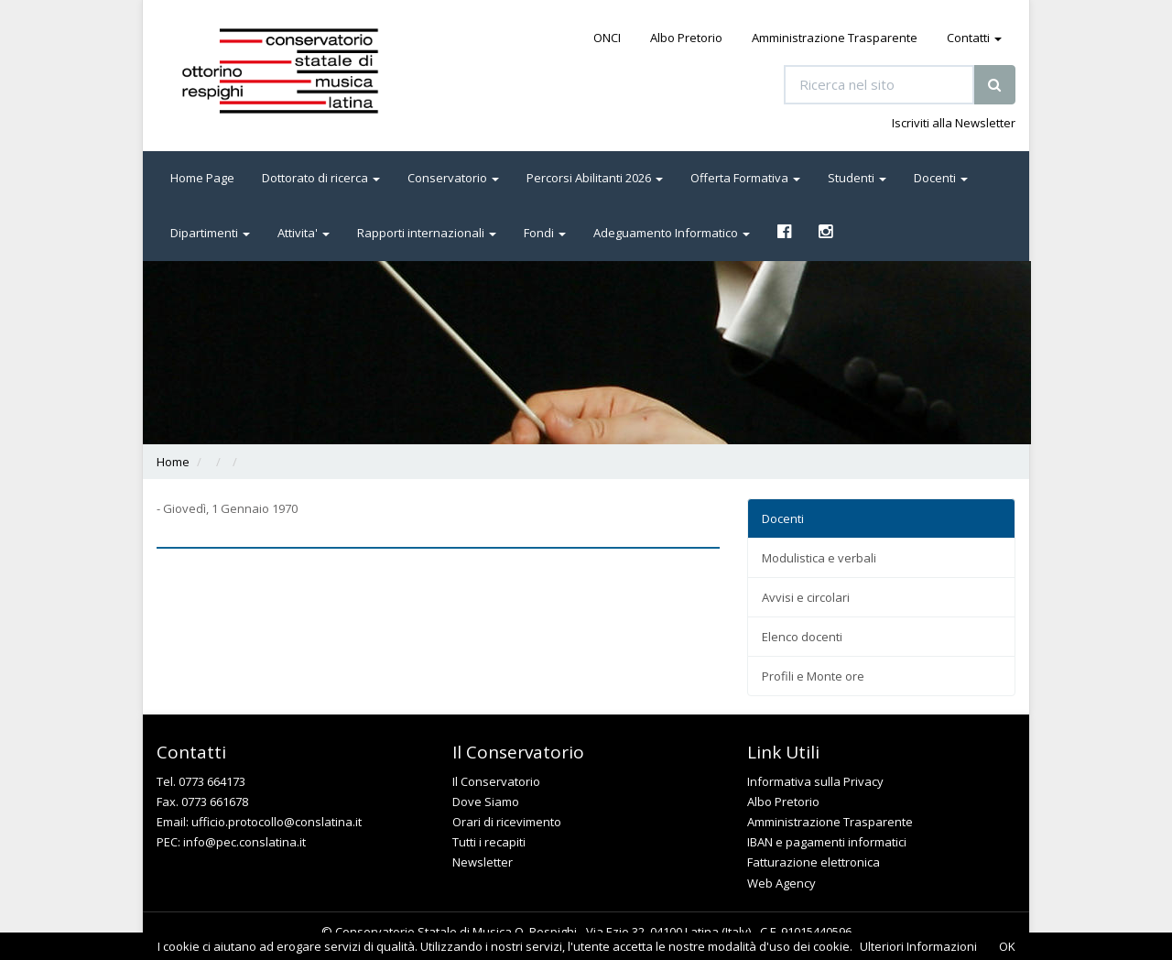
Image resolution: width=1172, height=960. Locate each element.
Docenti (783, 518)
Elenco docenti (802, 636)
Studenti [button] (857, 177)
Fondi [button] (545, 232)
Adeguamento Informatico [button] (671, 232)
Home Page (202, 177)
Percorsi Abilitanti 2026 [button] (594, 177)
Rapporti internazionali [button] (426, 232)
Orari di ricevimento (506, 821)
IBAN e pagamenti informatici (826, 842)
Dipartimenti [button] (210, 232)
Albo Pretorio (686, 37)
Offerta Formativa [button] (745, 177)
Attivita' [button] (303, 232)
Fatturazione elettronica (813, 862)
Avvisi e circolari (806, 597)
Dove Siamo (485, 801)
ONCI (607, 37)
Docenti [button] (941, 177)
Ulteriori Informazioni (918, 946)
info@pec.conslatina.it (244, 842)
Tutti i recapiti (489, 842)
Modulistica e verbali (819, 558)
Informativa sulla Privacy (815, 781)
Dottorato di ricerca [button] (321, 177)
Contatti (974, 37)
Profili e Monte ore (813, 676)
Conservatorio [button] (453, 177)
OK (1007, 946)
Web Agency (781, 883)
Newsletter (482, 862)
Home (173, 461)
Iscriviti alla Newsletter (953, 123)
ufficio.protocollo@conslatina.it (276, 821)
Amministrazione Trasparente (834, 37)
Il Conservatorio (496, 781)
